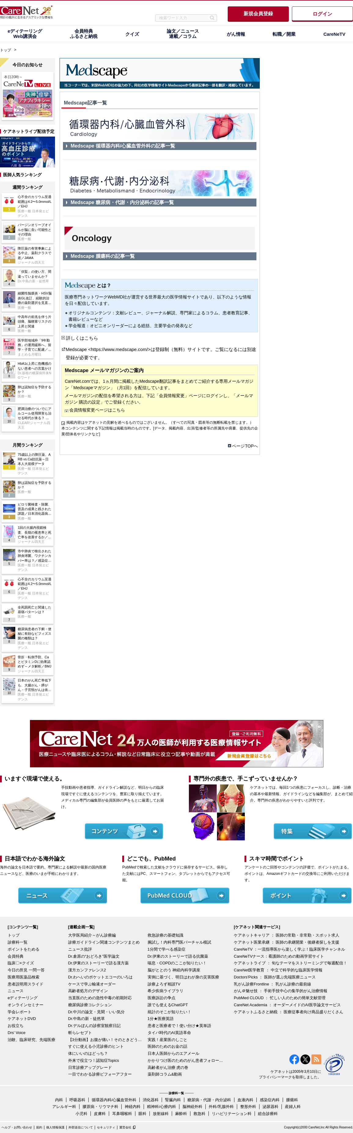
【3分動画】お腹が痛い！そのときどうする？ (106, 1039)
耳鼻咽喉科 (122, 1113)
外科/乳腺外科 (221, 1106)
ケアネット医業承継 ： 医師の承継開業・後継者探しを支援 (286, 942)
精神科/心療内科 (161, 1106)
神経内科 (133, 1106)
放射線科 (161, 1113)
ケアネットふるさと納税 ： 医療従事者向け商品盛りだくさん (288, 1012)
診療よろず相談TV (164, 984)
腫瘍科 (292, 1100)
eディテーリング (23, 998)
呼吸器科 (77, 1100)
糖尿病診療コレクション (90, 1005)
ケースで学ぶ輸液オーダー (92, 984)
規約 (39, 1127)
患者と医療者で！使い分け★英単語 (179, 1025)
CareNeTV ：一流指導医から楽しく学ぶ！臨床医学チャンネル (289, 949)
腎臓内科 (173, 1100)
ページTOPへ (245, 446)
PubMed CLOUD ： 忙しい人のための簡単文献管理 (279, 998)
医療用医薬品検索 (23, 977)
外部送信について (80, 1127)
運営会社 (125, 1127)
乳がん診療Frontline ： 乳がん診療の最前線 (272, 984)
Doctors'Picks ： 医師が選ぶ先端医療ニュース (275, 977)
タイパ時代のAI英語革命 (169, 1032)
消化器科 (151, 1100)
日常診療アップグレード (90, 1067)
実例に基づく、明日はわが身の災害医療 (183, 977)
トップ (5, 50)
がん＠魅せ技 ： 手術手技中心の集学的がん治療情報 (280, 991)
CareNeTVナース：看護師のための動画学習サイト (279, 956)
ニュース (16, 991)
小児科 (81, 1113)
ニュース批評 (80, 949)
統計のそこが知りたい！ (169, 1012)
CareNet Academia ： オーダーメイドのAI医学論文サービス (287, 1005)
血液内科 (245, 1100)
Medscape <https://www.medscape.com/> (108, 349)
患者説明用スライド (25, 984)
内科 (59, 1100)
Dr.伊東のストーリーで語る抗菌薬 (178, 956)
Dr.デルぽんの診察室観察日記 (94, 1025)
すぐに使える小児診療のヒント (96, 1046)
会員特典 (16, 956)
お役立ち (16, 1025)
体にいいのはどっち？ (88, 1053)
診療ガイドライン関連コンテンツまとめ (104, 942)
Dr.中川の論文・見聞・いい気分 (96, 1012)
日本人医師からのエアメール (173, 1053)
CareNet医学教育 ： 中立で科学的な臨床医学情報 (278, 970)
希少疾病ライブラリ (165, 991)
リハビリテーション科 (232, 1113)
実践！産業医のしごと (167, 1039)
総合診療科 (268, 1113)
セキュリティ (106, 1127)
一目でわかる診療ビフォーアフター (100, 1074)
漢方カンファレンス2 (87, 970)
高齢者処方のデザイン (88, 991)
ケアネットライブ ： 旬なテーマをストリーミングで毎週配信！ (290, 963)
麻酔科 (181, 1113)
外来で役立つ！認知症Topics (93, 1060)
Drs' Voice (16, 1032)
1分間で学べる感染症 (167, 949)
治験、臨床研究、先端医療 (31, 1039)
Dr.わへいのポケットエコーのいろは (100, 977)
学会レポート (19, 1012)
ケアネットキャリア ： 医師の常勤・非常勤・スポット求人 (286, 935)
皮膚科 (100, 1113)
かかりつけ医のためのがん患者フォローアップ (186, 1060)
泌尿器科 (270, 1106)
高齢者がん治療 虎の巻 (168, 1067)
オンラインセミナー (25, 1005)
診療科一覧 (18, 942)
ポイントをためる (23, 949)
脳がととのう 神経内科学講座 (174, 970)
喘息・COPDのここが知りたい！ (177, 963)
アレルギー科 (64, 1106)
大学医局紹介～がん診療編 (92, 935)
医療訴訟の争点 (161, 998)
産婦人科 (293, 1106)
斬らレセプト (80, 1032)
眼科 (142, 1113)
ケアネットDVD (22, 1018)
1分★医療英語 (161, 1018)
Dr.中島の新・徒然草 (86, 1018)
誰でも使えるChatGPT (168, 1005)
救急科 (199, 1113)
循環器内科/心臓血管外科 (114, 1100)
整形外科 (248, 1106)
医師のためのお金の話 (167, 1046)
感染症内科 (270, 1100)
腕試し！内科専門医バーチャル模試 (179, 942)
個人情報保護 (55, 1127)
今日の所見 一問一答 (26, 970)
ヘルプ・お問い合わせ (17, 1127)
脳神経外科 (192, 1106)
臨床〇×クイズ (21, 963)
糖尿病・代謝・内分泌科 (209, 1100)
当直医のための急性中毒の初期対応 (100, 998)
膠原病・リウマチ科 (100, 1106)
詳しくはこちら (82, 338)
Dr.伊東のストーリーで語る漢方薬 (98, 963)
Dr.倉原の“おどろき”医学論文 (94, 956)
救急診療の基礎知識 (165, 935)
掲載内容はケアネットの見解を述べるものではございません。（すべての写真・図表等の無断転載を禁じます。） (159, 422)
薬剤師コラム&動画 (165, 1074)
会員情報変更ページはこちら (97, 410)
